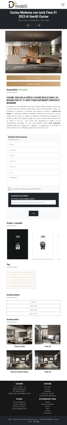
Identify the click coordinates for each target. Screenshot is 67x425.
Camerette (47, 413)
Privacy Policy (36, 189)
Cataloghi (47, 391)
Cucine (25, 20)
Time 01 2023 (44, 20)
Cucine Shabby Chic (19, 409)
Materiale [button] (33, 306)
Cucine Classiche (19, 404)
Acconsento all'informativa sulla (26, 189)
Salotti (47, 406)
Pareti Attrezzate (47, 404)
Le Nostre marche (47, 393)
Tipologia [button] (33, 310)
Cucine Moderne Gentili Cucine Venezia (21, 282)
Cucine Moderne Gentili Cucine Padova (21, 287)
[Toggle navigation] (63, 4)
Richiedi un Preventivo (34, 78)
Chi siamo (47, 387)
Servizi (47, 389)
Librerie (47, 402)
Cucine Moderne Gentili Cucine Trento (21, 277)
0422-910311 (21, 391)
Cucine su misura (19, 406)
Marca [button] (33, 302)
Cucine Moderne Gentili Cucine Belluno (21, 273)
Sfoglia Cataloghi (33, 84)
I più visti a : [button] (33, 313)
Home (20, 20)
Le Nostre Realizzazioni (47, 396)
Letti (47, 409)
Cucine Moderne (34, 20)
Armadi (47, 411)
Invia (33, 213)
